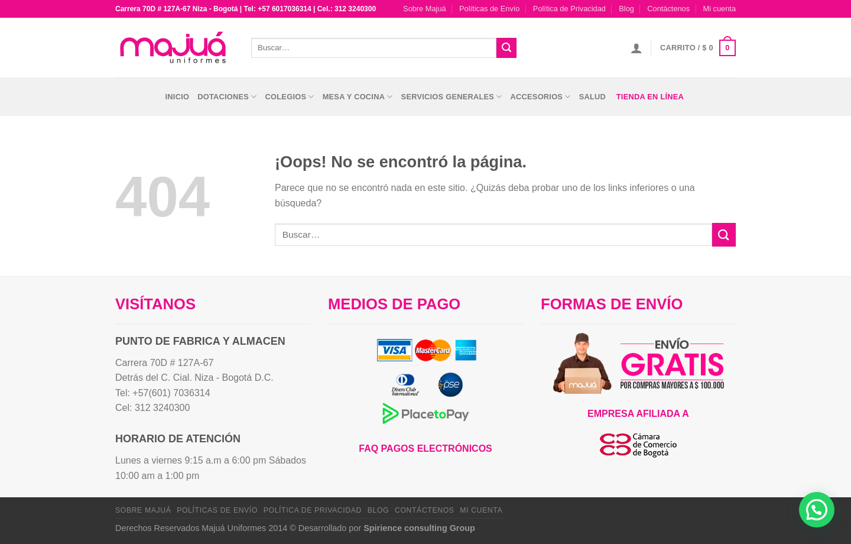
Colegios (289, 96)
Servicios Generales (451, 96)
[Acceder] (636, 48)
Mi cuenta (719, 8)
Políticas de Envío (489, 8)
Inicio (177, 96)
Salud (592, 96)
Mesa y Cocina (358, 96)
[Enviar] (506, 48)
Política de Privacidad (569, 8)
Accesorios (541, 96)
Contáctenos (668, 8)
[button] (816, 509)
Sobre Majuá (424, 8)
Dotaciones (226, 96)
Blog (626, 8)
